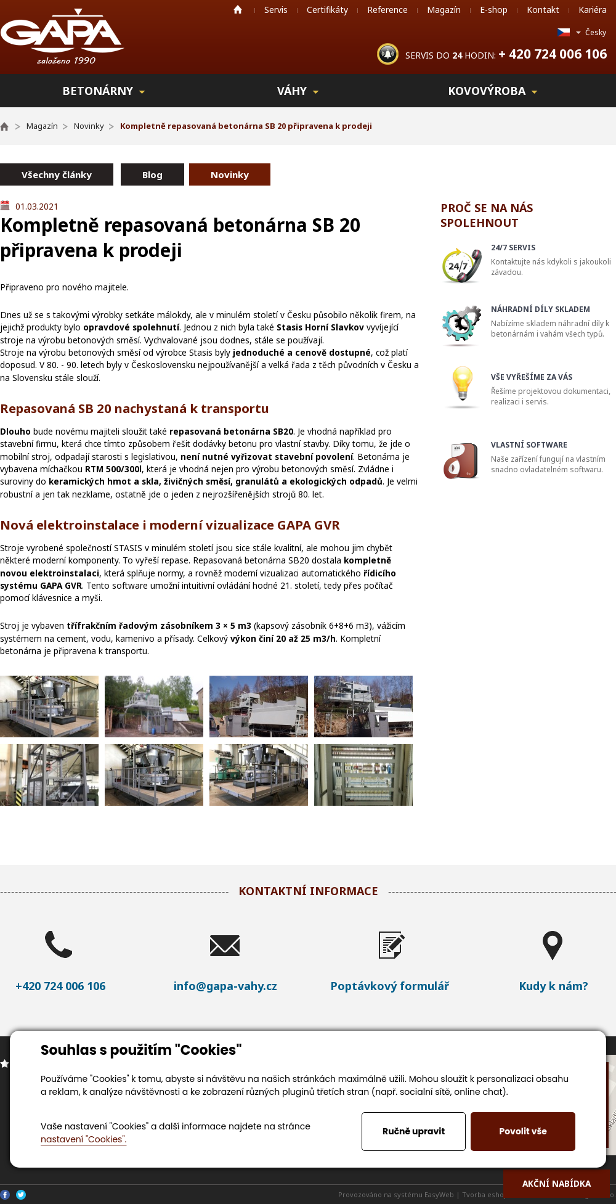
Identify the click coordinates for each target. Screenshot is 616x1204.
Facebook (5, 1195)
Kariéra (592, 9)
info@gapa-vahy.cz (225, 985)
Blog (152, 174)
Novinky (230, 174)
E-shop (494, 9)
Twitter (21, 1195)
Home (237, 9)
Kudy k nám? (553, 985)
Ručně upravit (414, 1131)
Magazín (444, 9)
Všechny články (57, 174)
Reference (387, 9)
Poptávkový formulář (389, 985)
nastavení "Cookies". (83, 1139)
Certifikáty (327, 9)
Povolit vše (522, 1131)
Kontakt (543, 9)
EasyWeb (439, 1194)
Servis (276, 9)
